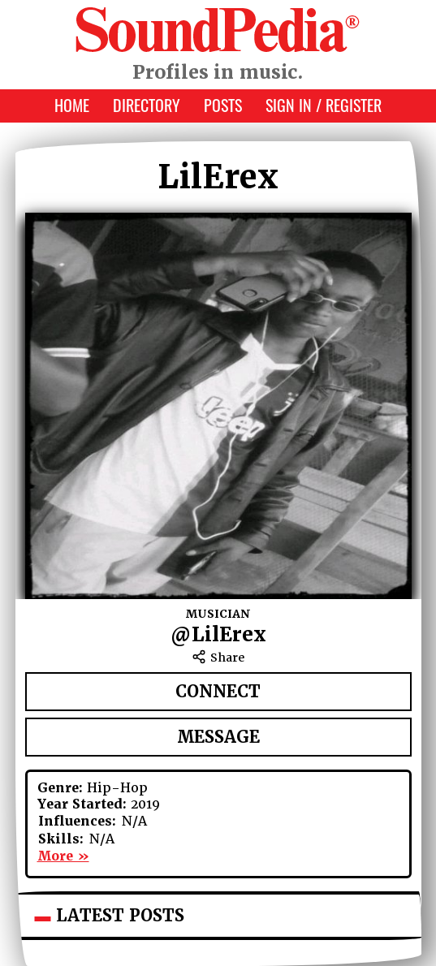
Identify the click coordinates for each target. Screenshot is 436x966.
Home (71, 105)
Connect (218, 691)
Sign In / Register (323, 105)
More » (63, 856)
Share (218, 657)
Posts (223, 105)
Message (218, 737)
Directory (146, 105)
